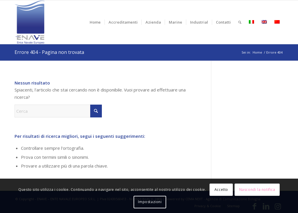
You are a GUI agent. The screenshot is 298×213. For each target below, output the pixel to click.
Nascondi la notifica (257, 189)
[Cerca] (240, 22)
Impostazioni (150, 201)
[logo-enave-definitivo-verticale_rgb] (30, 22)
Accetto (221, 189)
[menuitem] (95, 22)
